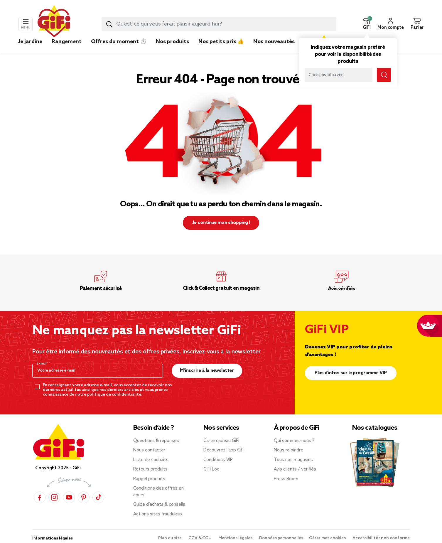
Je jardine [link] (30, 41)
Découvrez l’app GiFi (223, 450)
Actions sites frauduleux (158, 514)
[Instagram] (54, 496)
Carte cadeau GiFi (221, 440)
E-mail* (43, 364)
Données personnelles (281, 538)
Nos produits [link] (172, 41)
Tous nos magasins (293, 460)
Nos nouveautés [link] (274, 41)
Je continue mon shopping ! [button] (221, 222)
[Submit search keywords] (109, 24)
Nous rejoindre (288, 450)
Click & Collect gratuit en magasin (221, 288)
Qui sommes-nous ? (294, 440)
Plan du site (170, 538)
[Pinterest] (84, 496)
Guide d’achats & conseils (159, 504)
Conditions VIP (218, 460)
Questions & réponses (156, 440)
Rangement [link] (67, 41)
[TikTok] (98, 496)
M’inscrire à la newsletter (207, 370)
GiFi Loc (211, 469)
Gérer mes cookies (328, 538)
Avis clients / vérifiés (295, 469)
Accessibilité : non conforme (381, 538)
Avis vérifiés (341, 289)
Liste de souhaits (150, 460)
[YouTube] (69, 496)
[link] (172, 50)
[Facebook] (39, 496)
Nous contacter (149, 450)
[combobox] (219, 24)
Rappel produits (149, 479)
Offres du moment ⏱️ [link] (118, 41)
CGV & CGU (200, 538)
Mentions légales (235, 538)
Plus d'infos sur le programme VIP (351, 373)
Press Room (286, 479)
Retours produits (150, 469)
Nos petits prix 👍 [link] (221, 41)
